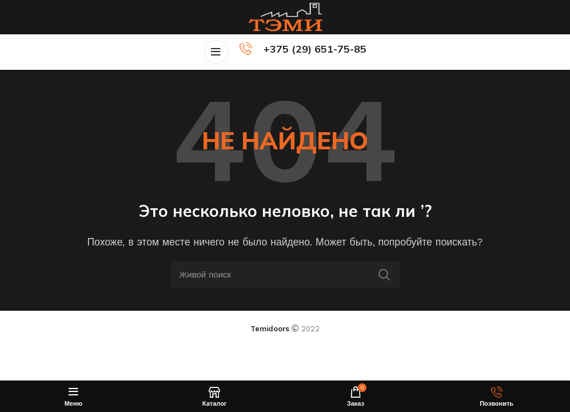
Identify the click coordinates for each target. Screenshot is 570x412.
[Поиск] (285, 275)
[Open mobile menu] (216, 52)
